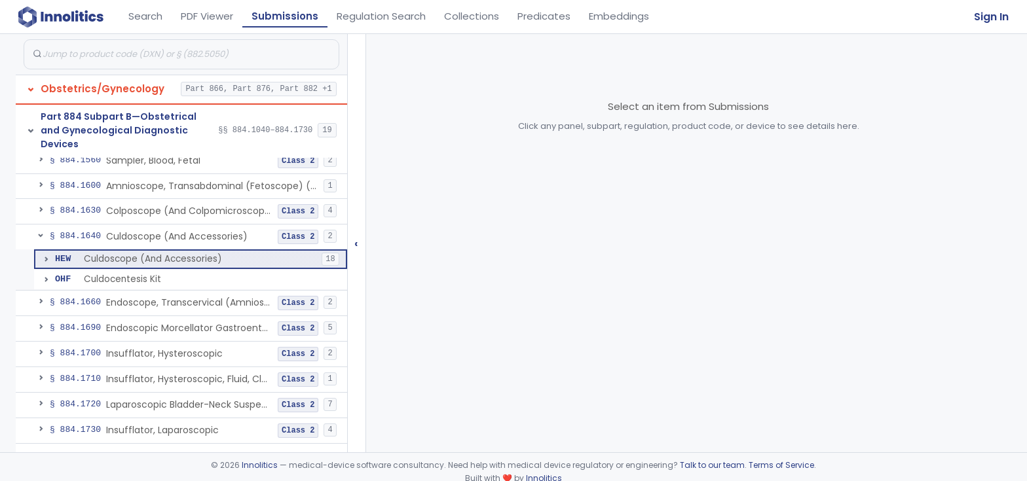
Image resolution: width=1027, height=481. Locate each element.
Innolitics (260, 465)
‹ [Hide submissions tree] (356, 243)
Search (145, 16)
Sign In (991, 16)
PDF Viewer (207, 16)
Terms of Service (781, 465)
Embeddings (619, 16)
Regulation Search (381, 16)
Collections (471, 16)
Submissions (285, 16)
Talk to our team (712, 465)
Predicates (543, 16)
